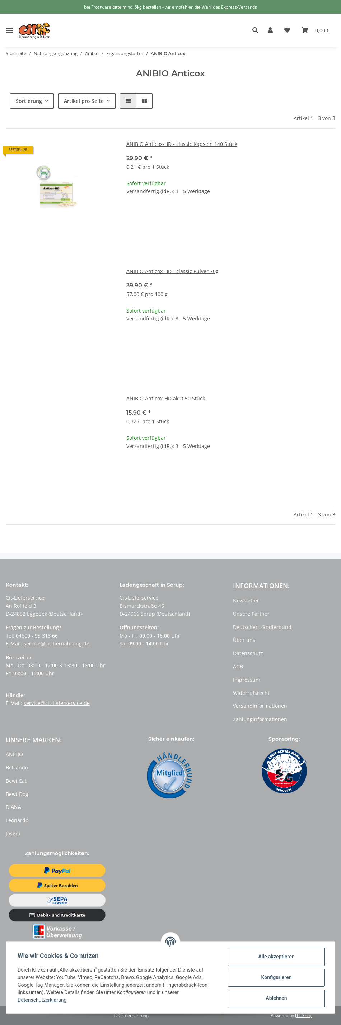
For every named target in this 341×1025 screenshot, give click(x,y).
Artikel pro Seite (84, 100)
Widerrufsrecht (251, 693)
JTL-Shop (303, 1015)
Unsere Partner (251, 613)
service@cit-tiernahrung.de (56, 643)
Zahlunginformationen (260, 719)
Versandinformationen (260, 705)
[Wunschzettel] (287, 30)
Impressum (246, 679)
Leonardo (17, 820)
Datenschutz (248, 653)
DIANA (13, 807)
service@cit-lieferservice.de (57, 703)
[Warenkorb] (315, 30)
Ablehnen (276, 998)
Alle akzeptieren (276, 956)
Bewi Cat (16, 780)
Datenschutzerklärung (42, 1000)
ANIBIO (14, 754)
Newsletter (246, 600)
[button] (257, 30)
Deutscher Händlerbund (262, 627)
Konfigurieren (276, 977)
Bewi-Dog (17, 794)
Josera (13, 833)
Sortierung (29, 100)
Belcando (17, 767)
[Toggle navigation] (9, 25)
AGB (238, 666)
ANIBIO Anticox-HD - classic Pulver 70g (172, 271)
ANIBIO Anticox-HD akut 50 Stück (165, 398)
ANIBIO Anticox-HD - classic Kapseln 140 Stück (181, 143)
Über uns (244, 640)
